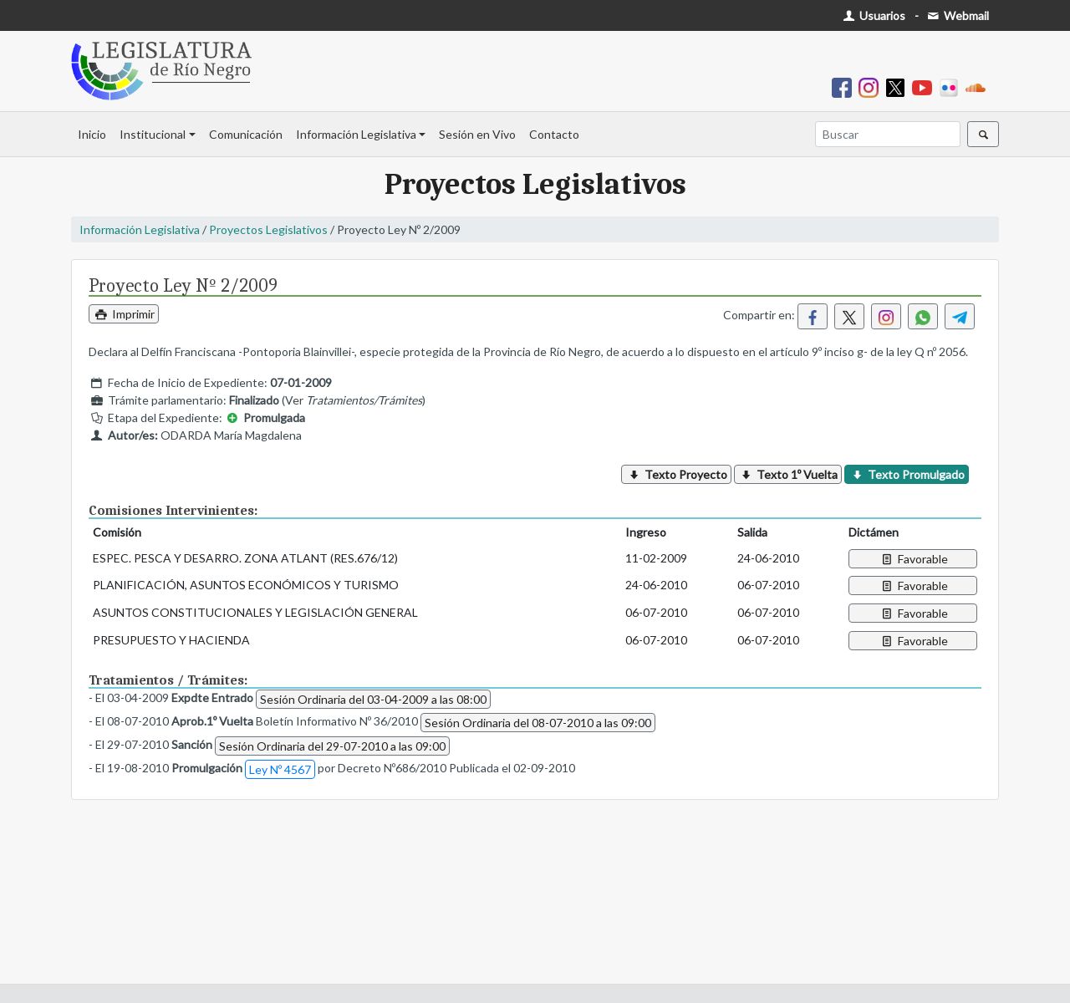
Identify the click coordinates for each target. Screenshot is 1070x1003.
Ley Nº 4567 (280, 769)
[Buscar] (887, 134)
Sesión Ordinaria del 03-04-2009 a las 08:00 (373, 699)
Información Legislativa (356, 134)
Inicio (92, 134)
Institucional (153, 134)
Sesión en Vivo (477, 134)
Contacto (554, 134)
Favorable (913, 559)
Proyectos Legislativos (268, 229)
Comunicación (246, 134)
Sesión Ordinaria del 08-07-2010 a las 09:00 (538, 722)
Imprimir (124, 314)
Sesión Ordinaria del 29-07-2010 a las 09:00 (332, 746)
